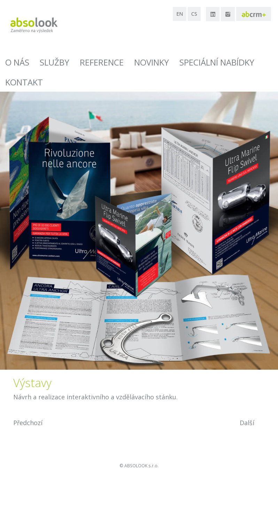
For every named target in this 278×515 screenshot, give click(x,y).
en (179, 13)
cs (194, 13)
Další (247, 422)
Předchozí (28, 422)
